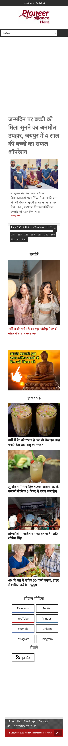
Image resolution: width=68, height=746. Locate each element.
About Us (14, 721)
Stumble (23, 628)
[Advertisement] (34, 73)
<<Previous (37, 227)
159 (46, 234)
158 (40, 234)
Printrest (47, 618)
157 (33, 234)
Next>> (15, 239)
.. (55, 227)
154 (13, 234)
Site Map (29, 721)
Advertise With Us (25, 726)
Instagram (23, 639)
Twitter (47, 608)
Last (24, 239)
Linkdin (47, 628)
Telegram (47, 639)
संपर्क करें (40, 3)
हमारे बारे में (28, 3)
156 (26, 234)
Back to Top (58, 733)
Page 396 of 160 (20, 227)
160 (53, 234)
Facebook (23, 608)
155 (20, 234)
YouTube (23, 618)
